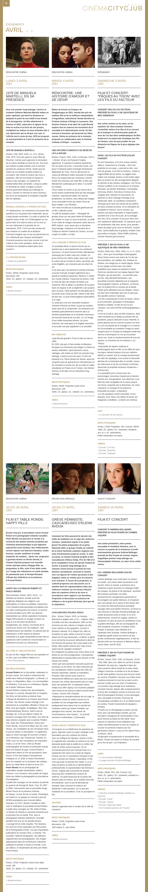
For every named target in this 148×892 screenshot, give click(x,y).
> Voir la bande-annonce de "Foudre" (114, 808)
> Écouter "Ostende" (107, 450)
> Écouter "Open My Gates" (110, 805)
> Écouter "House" (106, 802)
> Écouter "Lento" (105, 799)
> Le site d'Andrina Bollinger (110, 757)
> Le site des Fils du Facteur (110, 415)
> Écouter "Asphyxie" (107, 453)
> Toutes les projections (16, 261)
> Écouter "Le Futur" (106, 447)
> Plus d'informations (15, 660)
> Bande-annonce (14, 291)
